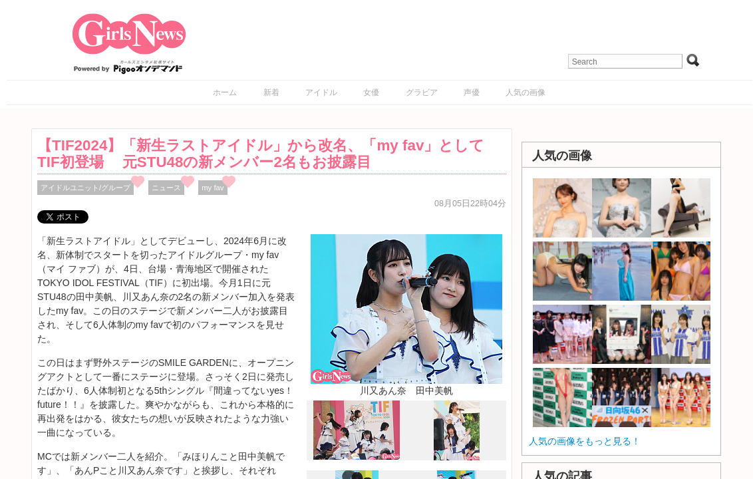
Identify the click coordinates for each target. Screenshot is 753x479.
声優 (472, 92)
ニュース (166, 188)
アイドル (321, 92)
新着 (271, 92)
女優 (371, 92)
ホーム (225, 92)
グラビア (422, 92)
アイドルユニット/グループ (85, 188)
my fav (213, 188)
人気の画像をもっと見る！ (585, 441)
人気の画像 (525, 92)
